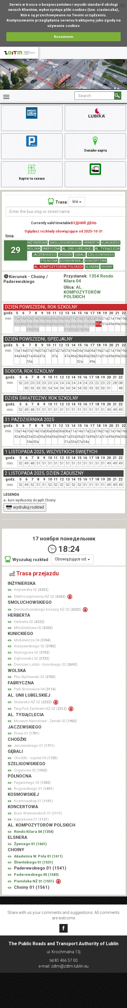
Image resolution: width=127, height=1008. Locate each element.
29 (16, 250)
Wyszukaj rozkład (26, 559)
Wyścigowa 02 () (32, 652)
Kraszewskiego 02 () (35, 646)
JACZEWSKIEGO (44, 255)
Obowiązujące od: (72, 559)
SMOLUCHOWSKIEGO (65, 243)
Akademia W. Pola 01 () (38, 856)
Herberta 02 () (29, 622)
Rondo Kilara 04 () (34, 831)
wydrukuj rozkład (25, 507)
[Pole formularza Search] (94, 95)
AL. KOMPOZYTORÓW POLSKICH (58, 267)
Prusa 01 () (26, 733)
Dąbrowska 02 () (31, 658)
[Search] (117, 95)
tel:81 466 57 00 (64, 960)
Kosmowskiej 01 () (33, 801)
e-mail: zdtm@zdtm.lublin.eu (63, 966)
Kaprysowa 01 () (31, 819)
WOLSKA (33, 249)
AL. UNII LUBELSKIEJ (77, 249)
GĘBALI (79, 255)
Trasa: (58, 201)
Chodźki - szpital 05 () (36, 758)
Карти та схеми (32, 171)
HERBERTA (91, 243)
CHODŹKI (65, 255)
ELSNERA (92, 267)
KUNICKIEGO (110, 243)
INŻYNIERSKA (37, 243)
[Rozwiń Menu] (6, 97)
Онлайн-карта (95, 143)
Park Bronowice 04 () (35, 689)
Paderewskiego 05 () (36, 874)
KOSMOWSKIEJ (71, 261)
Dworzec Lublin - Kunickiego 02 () (45, 664)
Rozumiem (63, 36)
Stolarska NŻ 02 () (33, 702)
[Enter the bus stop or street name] (66, 211)
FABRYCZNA (51, 249)
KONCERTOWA (95, 261)
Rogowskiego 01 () (34, 788)
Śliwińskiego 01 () (33, 862)
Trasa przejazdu (34, 573)
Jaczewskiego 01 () (34, 745)
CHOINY (107, 267)
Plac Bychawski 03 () (35, 677)
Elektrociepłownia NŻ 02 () (40, 596)
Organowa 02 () (30, 770)
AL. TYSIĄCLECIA (107, 249)
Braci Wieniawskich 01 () (38, 813)
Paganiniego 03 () (32, 782)
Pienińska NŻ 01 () (34, 881)
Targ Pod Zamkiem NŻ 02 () (41, 708)
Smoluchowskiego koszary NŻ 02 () (48, 609)
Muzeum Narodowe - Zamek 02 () (45, 721)
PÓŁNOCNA (49, 261)
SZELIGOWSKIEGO (100, 255)
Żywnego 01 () (30, 844)
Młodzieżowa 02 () (33, 628)
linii (76, 201)
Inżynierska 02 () (31, 589)
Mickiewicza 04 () (32, 640)
